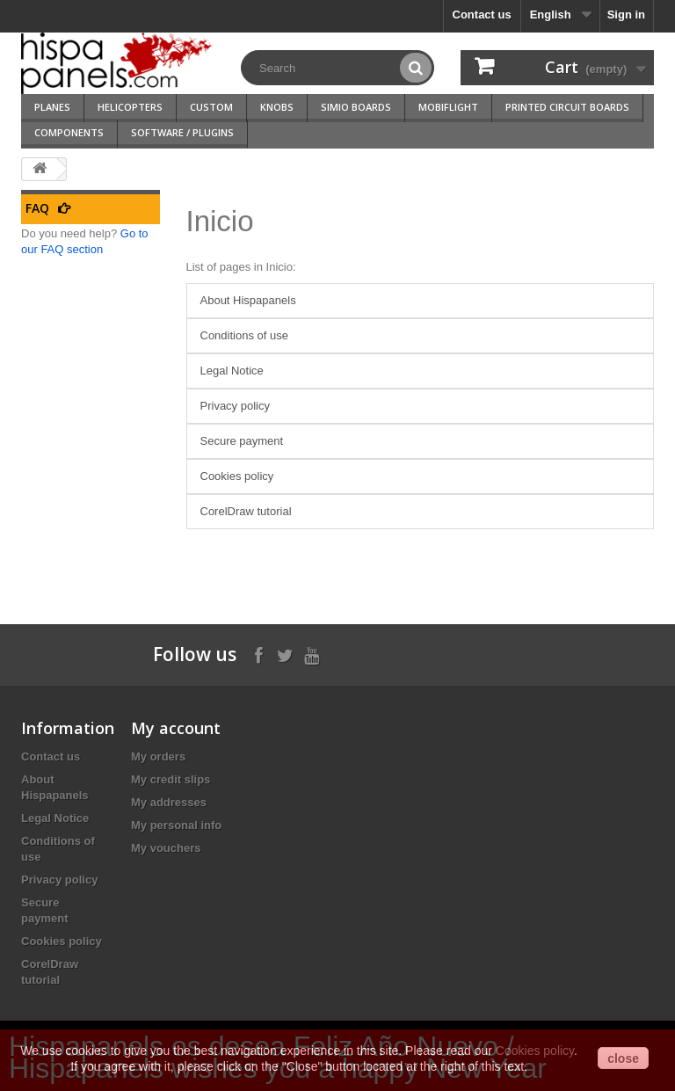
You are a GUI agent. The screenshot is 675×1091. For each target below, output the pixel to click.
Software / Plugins (182, 132)
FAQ (37, 208)
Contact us (482, 14)
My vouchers (165, 848)
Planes (52, 106)
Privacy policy (235, 405)
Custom (211, 106)
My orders (158, 756)
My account (176, 727)
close (623, 1058)
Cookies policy (237, 476)
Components (69, 132)
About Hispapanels (248, 300)
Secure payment (242, 440)
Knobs (277, 106)
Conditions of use (244, 335)
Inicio (220, 221)
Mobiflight (448, 106)
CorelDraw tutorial (246, 511)
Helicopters (130, 106)
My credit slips (170, 779)
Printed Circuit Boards (567, 106)
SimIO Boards (356, 106)
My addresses (169, 802)
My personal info (176, 825)
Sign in (626, 14)
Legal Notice (232, 370)
